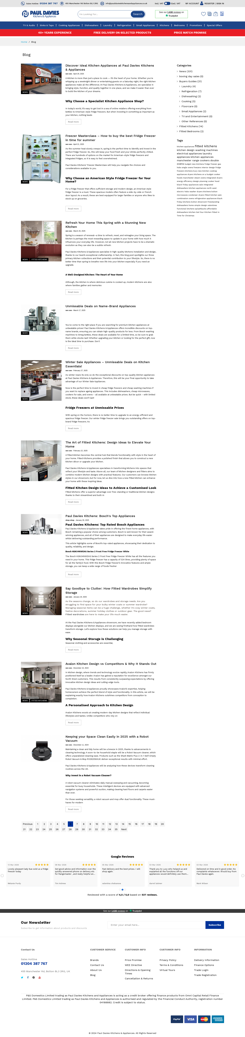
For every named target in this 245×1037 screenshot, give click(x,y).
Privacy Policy (168, 960)
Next (242, 875)
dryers (191, 174)
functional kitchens (186, 209)
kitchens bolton (210, 191)
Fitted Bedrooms (189, 131)
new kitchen (204, 171)
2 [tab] (122, 890)
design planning (200, 181)
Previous (2, 875)
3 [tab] (125, 890)
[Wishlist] (203, 14)
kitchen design (186, 150)
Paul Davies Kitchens (75, 165)
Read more (73, 122)
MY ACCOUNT (192, 3)
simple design (201, 205)
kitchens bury (191, 171)
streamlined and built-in (92, 495)
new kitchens (198, 164)
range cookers (201, 160)
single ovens (188, 167)
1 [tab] (120, 890)
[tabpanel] (28, 873)
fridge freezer (211, 164)
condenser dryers (196, 195)
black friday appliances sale (190, 185)
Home (24, 42)
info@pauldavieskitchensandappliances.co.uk (126, 3)
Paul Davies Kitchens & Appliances (82, 252)
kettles (68, 112)
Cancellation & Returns (139, 978)
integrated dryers (214, 178)
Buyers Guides (188, 81)
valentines (212, 205)
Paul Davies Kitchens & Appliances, (120, 85)
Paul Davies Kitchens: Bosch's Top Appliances (100, 516)
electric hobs (183, 191)
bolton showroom (199, 202)
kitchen (192, 212)
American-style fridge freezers (90, 112)
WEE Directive (133, 965)
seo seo (68, 74)
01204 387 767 (49, 3)
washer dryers (196, 191)
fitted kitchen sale (213, 195)
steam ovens (200, 178)
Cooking (186, 101)
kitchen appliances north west (203, 188)
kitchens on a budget (204, 174)
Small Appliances (192, 111)
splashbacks (201, 209)
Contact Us (97, 965)
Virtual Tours (167, 970)
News (25, 92)
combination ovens (186, 198)
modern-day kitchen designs (114, 712)
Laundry (187, 86)
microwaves (182, 195)
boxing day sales (189, 76)
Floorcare (187, 106)
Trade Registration (205, 975)
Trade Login (201, 970)
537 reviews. (150, 894)
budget (188, 164)
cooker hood (213, 181)
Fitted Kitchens (39, 260)
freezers (198, 167)
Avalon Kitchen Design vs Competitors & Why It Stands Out (110, 664)
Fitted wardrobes (74, 614)
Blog (92, 975)
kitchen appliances (186, 146)
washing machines (206, 150)
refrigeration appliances (206, 198)
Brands (94, 960)
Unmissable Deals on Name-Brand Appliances (100, 306)
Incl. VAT (159, 3)
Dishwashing (189, 96)
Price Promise (133, 960)
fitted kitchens (206, 146)
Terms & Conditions (171, 965)
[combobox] (112, 14)
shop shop (70, 520)
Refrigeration (190, 91)
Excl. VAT (175, 3)
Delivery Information (206, 960)
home (191, 205)
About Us (96, 970)
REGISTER (209, 3)
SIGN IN (220, 3)
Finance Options (204, 965)
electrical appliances (190, 153)
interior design (208, 167)
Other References (192, 121)
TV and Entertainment (195, 116)
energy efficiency (185, 181)
